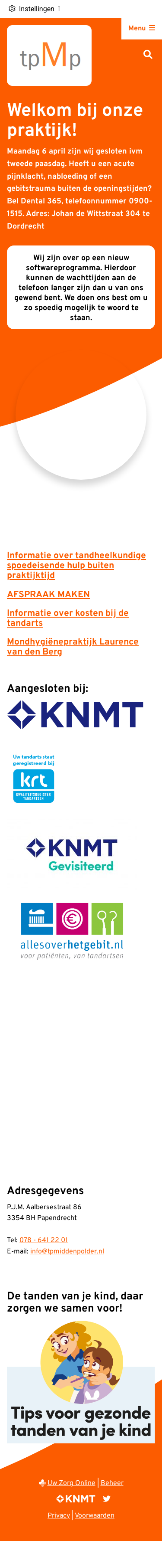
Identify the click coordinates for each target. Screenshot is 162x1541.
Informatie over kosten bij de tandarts (68, 618)
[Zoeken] (148, 55)
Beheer (112, 1483)
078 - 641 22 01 (43, 1240)
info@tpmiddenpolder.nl (67, 1251)
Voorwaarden (94, 1516)
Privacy (59, 1516)
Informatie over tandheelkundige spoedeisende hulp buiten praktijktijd (76, 566)
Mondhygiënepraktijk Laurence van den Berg (73, 647)
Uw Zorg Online (71, 1483)
